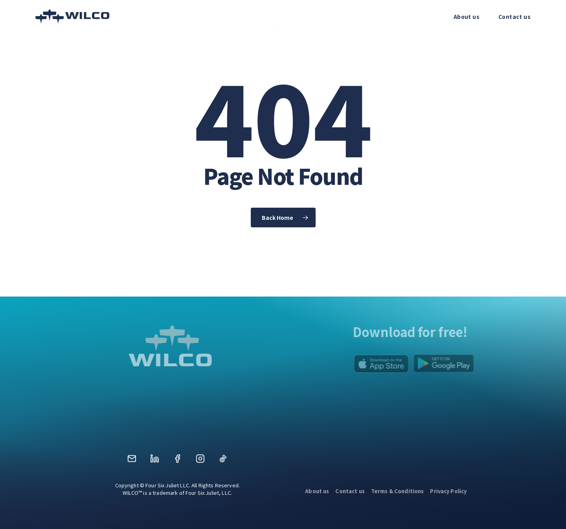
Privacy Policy (448, 491)
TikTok (223, 461)
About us (317, 491)
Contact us (349, 491)
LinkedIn (154, 461)
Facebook (177, 461)
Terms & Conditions (397, 491)
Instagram (200, 461)
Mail (131, 461)
